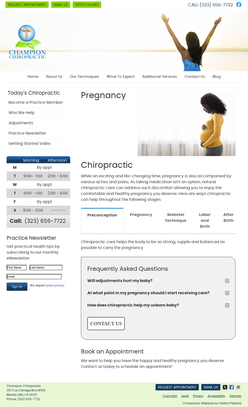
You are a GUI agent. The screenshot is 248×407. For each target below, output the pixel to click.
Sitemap (235, 396)
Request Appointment (27, 5)
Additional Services (159, 77)
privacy (59, 285)
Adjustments (21, 123)
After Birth (228, 218)
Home (33, 77)
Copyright (170, 396)
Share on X (225, 387)
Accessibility (216, 396)
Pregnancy (141, 215)
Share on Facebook (232, 387)
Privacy (198, 396)
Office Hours (87, 5)
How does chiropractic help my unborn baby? (133, 305)
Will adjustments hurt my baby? (120, 281)
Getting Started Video (30, 144)
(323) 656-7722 (216, 5)
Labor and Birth (205, 220)
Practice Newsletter (27, 133)
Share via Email (238, 387)
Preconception (102, 215)
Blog (217, 77)
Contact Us (195, 77)
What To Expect (121, 77)
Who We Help (21, 113)
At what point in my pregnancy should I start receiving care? (148, 293)
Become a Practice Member (36, 102)
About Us (54, 77)
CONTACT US (106, 323)
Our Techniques (84, 77)
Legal (185, 396)
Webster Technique (175, 218)
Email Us (61, 5)
